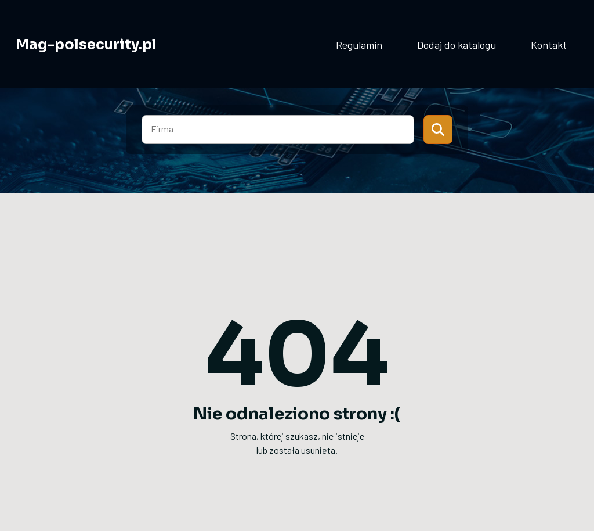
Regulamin (359, 44)
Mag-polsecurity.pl (86, 45)
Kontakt (549, 44)
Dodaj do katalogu (456, 44)
